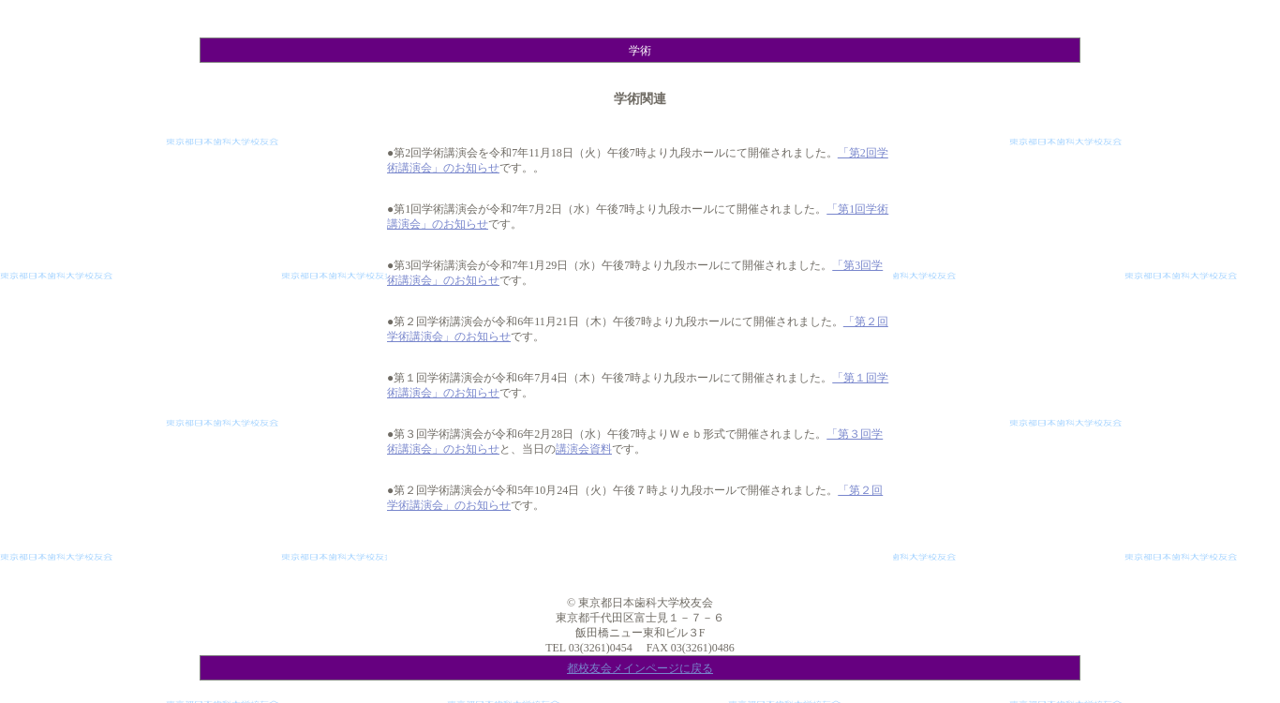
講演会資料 (584, 449)
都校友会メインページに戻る (640, 668)
